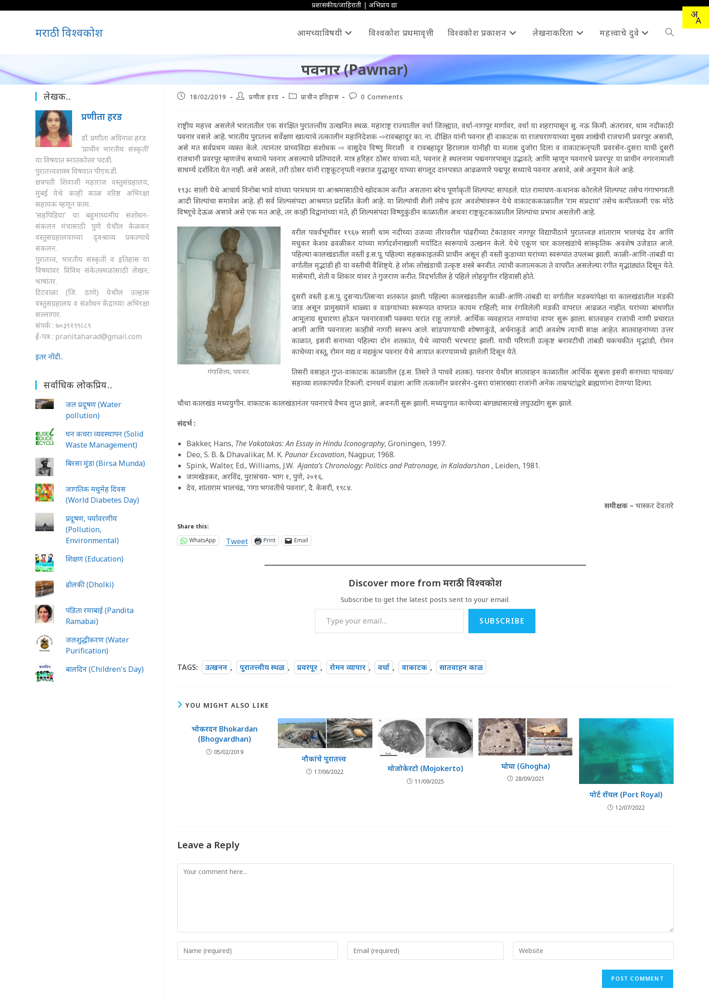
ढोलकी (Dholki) (90, 584)
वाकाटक (414, 667)
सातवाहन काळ (461, 667)
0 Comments (382, 96)
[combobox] (696, 17)
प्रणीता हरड (263, 96)
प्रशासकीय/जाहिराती (336, 4)
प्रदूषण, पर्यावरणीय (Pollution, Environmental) (92, 529)
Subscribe (501, 621)
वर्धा (383, 667)
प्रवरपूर (307, 667)
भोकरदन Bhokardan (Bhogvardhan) (224, 734)
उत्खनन (216, 667)
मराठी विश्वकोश (69, 32)
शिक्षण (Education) (95, 559)
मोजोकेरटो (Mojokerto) (425, 768)
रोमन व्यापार (348, 667)
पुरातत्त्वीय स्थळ (262, 667)
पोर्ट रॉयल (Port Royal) (626, 794)
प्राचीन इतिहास (319, 96)
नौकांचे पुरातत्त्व (325, 759)
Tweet (237, 540)
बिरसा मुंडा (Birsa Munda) (105, 463)
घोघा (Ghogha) (525, 766)
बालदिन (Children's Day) (105, 669)
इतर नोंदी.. (49, 357)
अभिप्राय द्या (383, 4)
